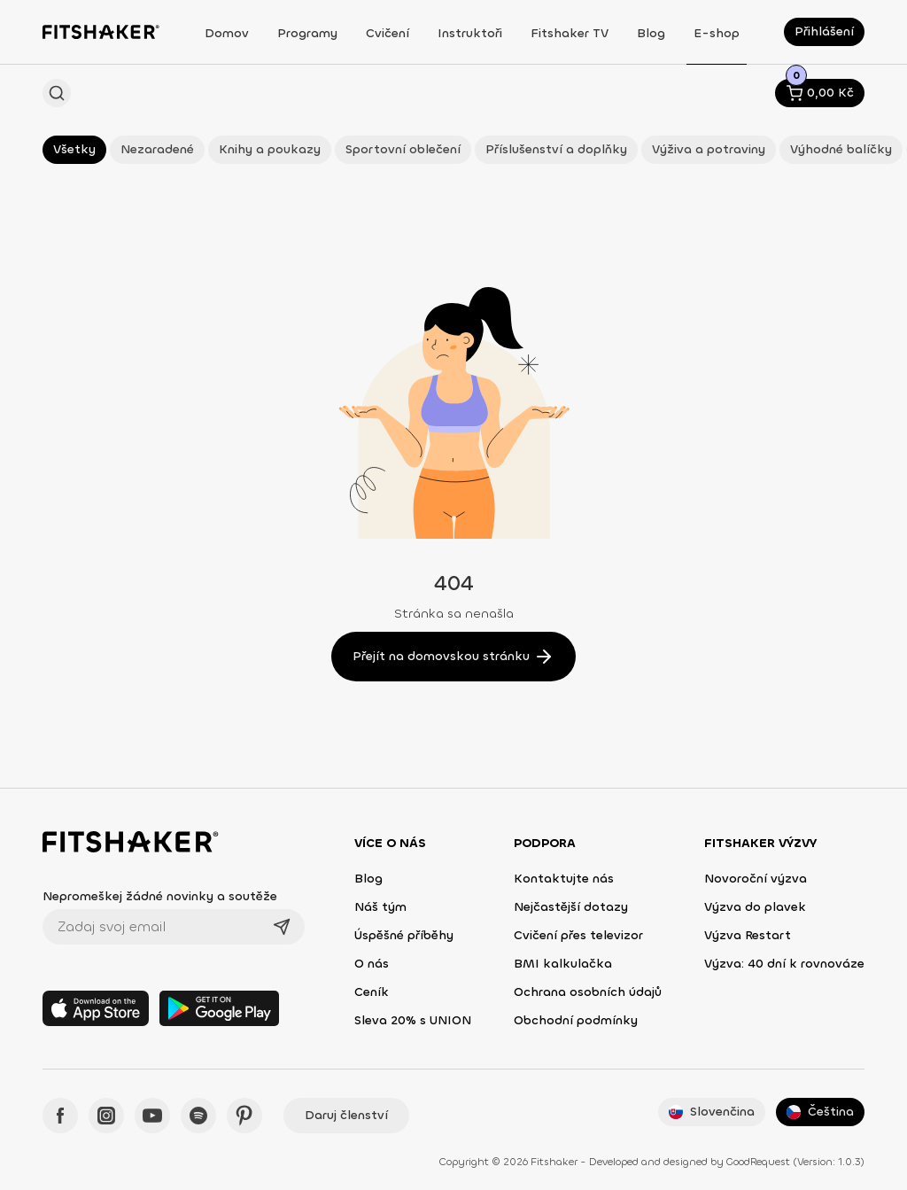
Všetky (74, 149)
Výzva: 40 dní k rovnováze (784, 963)
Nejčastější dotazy (571, 906)
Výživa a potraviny (708, 149)
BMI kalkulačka (563, 963)
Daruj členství (346, 1115)
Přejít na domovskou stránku (453, 656)
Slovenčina (712, 1111)
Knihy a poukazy (270, 149)
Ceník (371, 992)
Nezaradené (157, 149)
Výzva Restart (747, 935)
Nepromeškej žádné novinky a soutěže (160, 896)
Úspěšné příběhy (404, 935)
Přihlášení (824, 31)
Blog (368, 878)
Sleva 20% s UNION (412, 1020)
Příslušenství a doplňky (556, 149)
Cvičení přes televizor (578, 935)
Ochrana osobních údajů (588, 992)
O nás (371, 963)
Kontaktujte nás (564, 878)
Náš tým (380, 906)
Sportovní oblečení (403, 149)
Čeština (820, 1111)
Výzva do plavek (755, 906)
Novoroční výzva (755, 878)
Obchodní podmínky (576, 1020)
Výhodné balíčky (841, 149)
